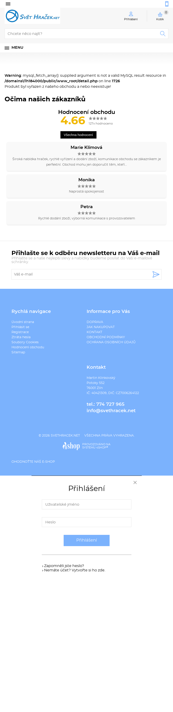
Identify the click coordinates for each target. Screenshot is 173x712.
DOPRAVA (95, 322)
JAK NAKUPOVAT (101, 327)
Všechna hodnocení (78, 135)
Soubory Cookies (25, 342)
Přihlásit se (20, 327)
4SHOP (102, 447)
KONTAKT (94, 332)
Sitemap (18, 352)
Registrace (20, 332)
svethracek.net (65, 435)
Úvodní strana (22, 322)
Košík (162, 15)
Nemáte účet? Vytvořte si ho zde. (74, 570)
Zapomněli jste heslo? (64, 566)
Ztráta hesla (21, 337)
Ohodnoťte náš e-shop (33, 461)
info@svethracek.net (111, 410)
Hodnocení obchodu (27, 347)
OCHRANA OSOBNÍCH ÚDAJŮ (111, 342)
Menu (17, 47)
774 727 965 (110, 404)
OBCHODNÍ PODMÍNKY (106, 337)
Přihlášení (86, 540)
